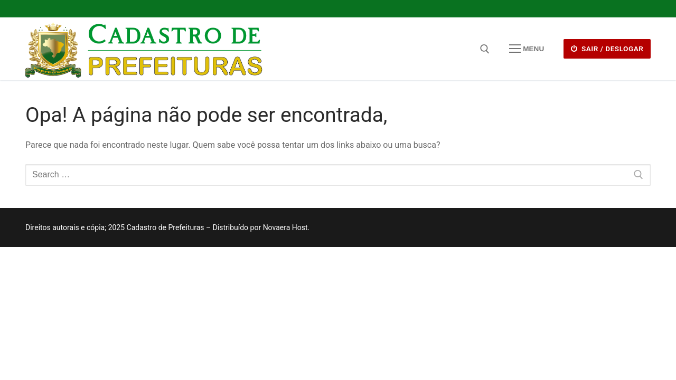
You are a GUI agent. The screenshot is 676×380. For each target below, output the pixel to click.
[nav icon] (526, 49)
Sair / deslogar (607, 48)
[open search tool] (485, 49)
